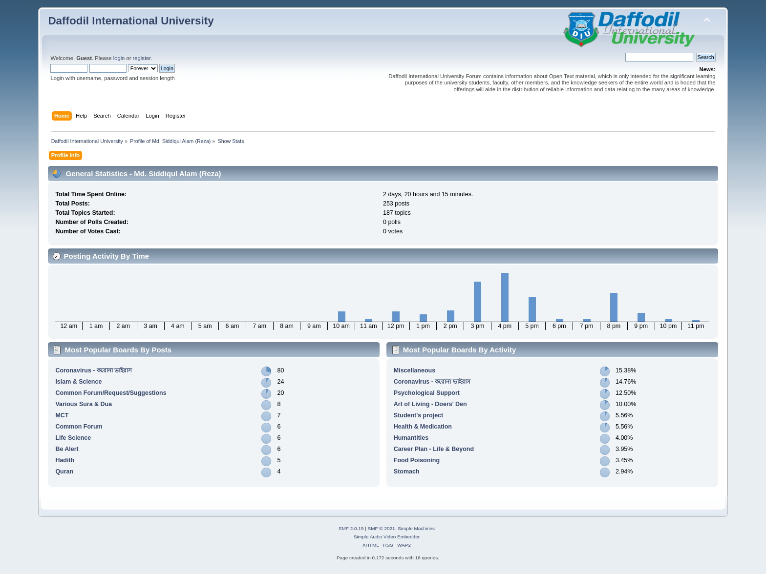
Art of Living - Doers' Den (430, 404)
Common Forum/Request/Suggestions (110, 393)
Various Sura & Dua (83, 404)
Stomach (407, 471)
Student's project (418, 415)
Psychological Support (427, 393)
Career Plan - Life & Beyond (434, 449)
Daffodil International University (130, 21)
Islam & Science (78, 381)
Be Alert (66, 449)
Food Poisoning (417, 460)
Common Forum (78, 426)
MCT (61, 415)
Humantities (411, 437)
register (142, 58)
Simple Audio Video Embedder (387, 536)
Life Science (73, 437)
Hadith (64, 460)
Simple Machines (416, 528)
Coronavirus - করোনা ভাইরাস (93, 370)
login (119, 58)
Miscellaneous (414, 370)
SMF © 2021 (381, 528)
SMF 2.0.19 (351, 528)
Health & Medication (423, 426)
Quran (64, 471)
